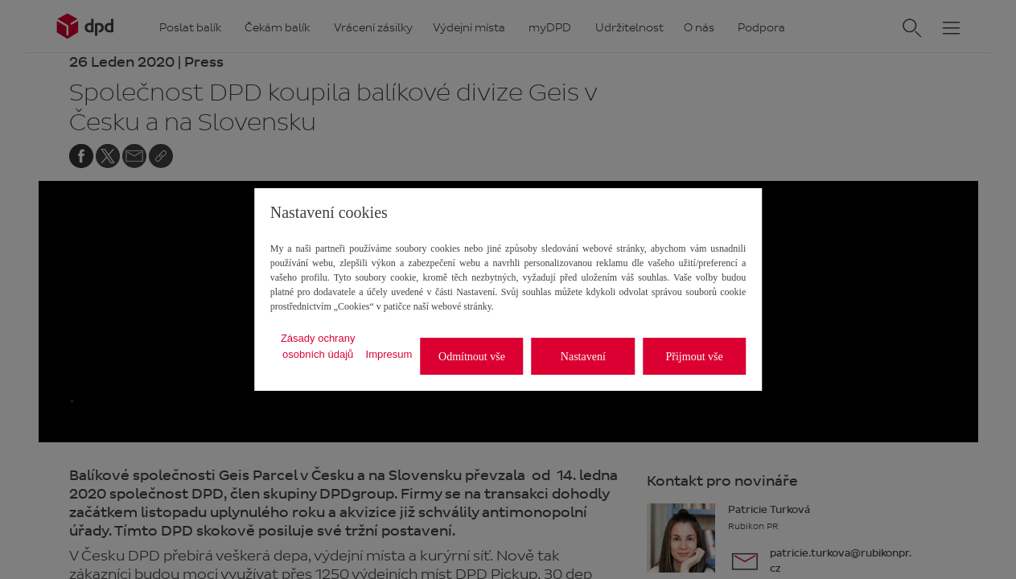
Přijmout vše (694, 357)
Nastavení (583, 357)
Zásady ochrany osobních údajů (318, 346)
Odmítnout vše (471, 357)
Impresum (389, 354)
